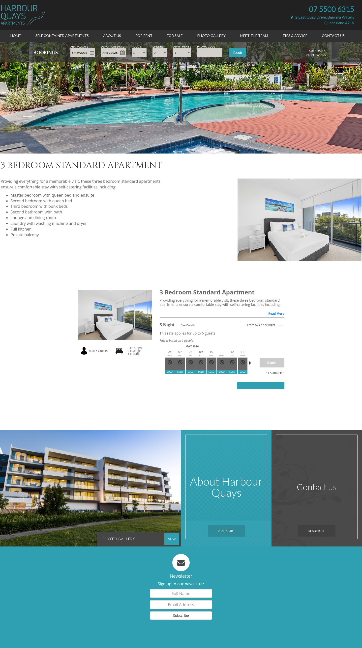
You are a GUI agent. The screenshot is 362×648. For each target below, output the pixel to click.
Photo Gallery (211, 35)
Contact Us (333, 35)
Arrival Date (79, 46)
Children (158, 46)
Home (15, 35)
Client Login (317, 50)
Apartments (182, 46)
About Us (112, 35)
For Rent (144, 35)
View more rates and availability (260, 385)
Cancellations (316, 54)
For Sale (175, 35)
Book (237, 53)
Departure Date (112, 46)
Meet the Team (254, 35)
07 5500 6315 (331, 8)
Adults (137, 46)
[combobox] (139, 52)
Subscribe (181, 615)
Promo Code (206, 46)
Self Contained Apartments (62, 35)
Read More (276, 313)
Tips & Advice (294, 35)
